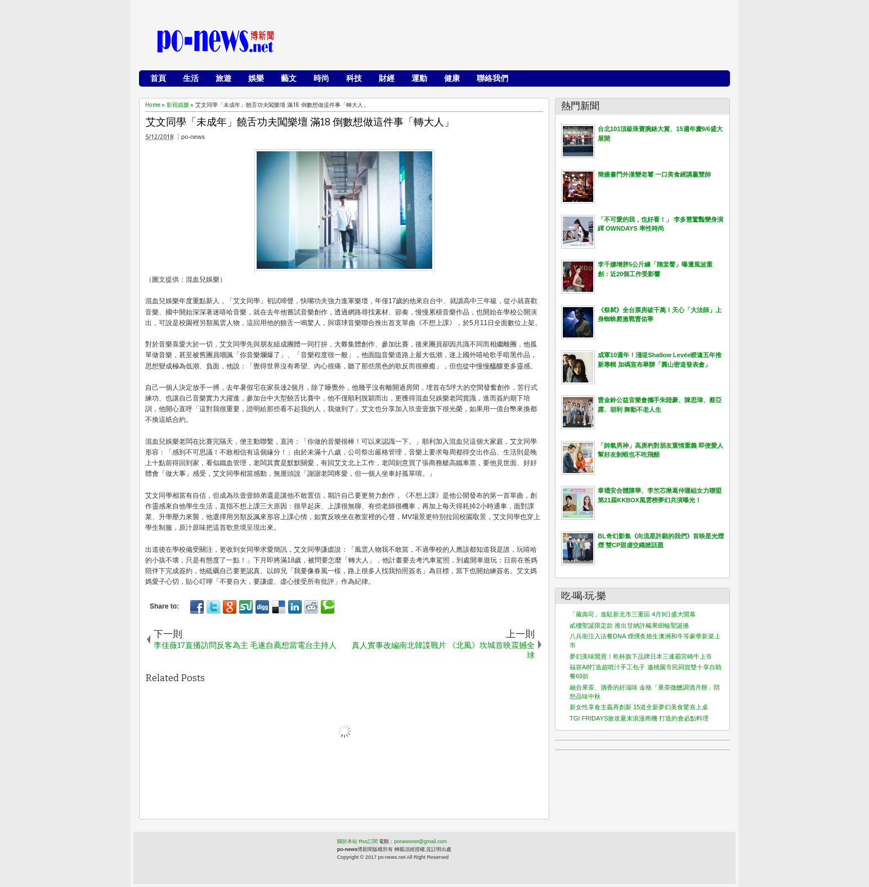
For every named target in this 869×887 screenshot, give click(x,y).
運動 (419, 78)
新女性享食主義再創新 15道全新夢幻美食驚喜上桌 (639, 707)
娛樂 (256, 78)
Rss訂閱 (368, 841)
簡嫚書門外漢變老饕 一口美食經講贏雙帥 (654, 174)
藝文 (289, 78)
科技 (354, 78)
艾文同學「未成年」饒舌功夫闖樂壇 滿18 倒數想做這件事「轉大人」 (300, 122)
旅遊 (223, 78)
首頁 (158, 78)
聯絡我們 (492, 78)
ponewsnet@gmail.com (420, 841)
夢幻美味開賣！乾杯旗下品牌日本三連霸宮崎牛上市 (641, 656)
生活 (191, 78)
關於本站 (347, 841)
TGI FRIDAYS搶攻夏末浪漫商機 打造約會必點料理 (639, 718)
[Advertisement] (519, 42)
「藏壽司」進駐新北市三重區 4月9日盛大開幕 (633, 614)
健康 (452, 78)
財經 (387, 78)
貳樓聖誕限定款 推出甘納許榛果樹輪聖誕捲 (629, 625)
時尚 (321, 78)
